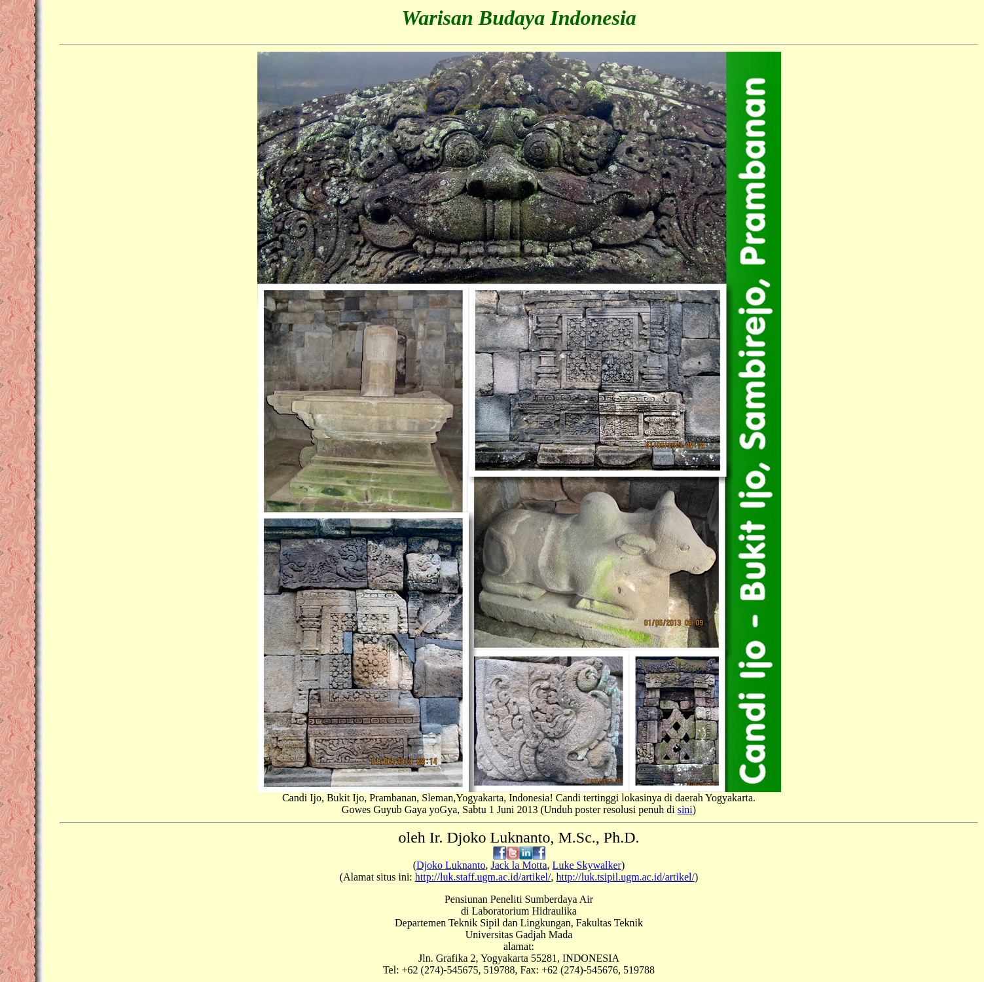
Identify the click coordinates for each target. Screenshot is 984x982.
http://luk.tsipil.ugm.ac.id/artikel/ (625, 876)
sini (685, 809)
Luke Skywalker (587, 865)
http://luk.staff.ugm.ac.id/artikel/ (483, 876)
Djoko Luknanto (450, 865)
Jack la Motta (518, 865)
